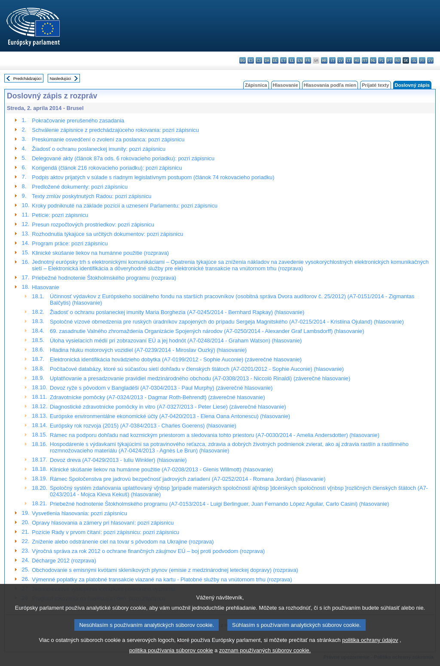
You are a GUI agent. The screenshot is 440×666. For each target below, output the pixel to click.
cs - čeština (259, 60)
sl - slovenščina (414, 60)
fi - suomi (422, 60)
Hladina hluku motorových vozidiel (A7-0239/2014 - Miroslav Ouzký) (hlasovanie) (148, 350)
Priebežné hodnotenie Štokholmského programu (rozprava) (104, 278)
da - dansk (267, 60)
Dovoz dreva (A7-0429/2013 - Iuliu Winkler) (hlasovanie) (118, 460)
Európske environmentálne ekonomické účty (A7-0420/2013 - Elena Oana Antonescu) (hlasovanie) (170, 416)
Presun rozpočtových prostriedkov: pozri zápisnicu (93, 224)
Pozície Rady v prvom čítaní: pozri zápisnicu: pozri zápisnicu (105, 532)
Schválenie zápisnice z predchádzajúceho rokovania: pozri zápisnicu (115, 130)
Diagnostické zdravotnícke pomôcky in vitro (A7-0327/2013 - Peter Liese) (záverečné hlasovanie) (168, 406)
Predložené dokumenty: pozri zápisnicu (80, 186)
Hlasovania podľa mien (330, 85)
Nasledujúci (60, 78)
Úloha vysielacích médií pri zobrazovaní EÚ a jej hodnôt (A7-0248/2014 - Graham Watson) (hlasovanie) (176, 340)
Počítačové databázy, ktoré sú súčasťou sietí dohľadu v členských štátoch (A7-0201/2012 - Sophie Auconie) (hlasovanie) (197, 369)
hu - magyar (357, 60)
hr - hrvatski (324, 60)
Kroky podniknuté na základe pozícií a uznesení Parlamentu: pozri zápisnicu (124, 205)
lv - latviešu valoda (340, 60)
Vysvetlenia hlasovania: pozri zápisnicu (79, 513)
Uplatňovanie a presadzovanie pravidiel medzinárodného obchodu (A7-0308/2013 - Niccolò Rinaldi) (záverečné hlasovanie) (200, 378)
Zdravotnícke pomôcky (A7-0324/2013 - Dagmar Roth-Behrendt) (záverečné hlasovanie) (157, 397)
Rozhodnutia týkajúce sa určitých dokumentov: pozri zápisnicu (107, 234)
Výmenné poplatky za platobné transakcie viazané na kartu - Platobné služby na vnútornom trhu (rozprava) (162, 579)
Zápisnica (256, 85)
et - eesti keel (283, 60)
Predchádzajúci (27, 78)
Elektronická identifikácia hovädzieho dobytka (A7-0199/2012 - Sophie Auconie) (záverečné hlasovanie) (176, 359)
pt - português (389, 60)
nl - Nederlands (373, 60)
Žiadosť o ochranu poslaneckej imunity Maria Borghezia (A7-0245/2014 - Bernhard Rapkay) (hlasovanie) (177, 312)
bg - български (242, 60)
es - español (251, 60)
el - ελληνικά (291, 60)
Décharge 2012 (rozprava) (64, 560)
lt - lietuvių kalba (348, 60)
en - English (299, 60)
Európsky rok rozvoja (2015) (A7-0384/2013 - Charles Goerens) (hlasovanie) (143, 425)
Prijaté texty (375, 85)
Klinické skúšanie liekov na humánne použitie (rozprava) (100, 253)
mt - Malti (365, 60)
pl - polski (381, 60)
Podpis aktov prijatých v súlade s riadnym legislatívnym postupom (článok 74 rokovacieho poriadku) (153, 177)
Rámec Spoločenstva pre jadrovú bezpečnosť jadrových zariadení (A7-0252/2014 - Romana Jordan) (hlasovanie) (187, 479)
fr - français (308, 60)
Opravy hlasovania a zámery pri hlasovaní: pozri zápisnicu (103, 522)
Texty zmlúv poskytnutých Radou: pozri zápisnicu (91, 196)
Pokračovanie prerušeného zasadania (78, 120)
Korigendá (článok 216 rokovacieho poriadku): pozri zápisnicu (107, 168)
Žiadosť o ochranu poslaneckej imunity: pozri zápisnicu (98, 149)
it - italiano (332, 60)
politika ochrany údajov (370, 654)
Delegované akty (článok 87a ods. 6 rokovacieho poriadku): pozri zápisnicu (123, 158)
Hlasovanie (285, 85)
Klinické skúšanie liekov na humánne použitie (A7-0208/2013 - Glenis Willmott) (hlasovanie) (161, 469)
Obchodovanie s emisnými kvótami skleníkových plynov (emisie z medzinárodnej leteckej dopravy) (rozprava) (165, 570)
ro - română (397, 60)
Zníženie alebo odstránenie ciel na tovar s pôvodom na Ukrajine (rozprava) (123, 541)
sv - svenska (430, 60)
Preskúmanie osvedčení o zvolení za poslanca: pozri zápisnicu (108, 139)
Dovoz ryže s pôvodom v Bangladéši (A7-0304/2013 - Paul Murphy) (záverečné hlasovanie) (161, 388)
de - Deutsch (275, 60)
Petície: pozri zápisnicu (60, 215)
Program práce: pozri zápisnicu (69, 243)
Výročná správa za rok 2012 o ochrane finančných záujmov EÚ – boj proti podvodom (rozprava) (148, 551)
